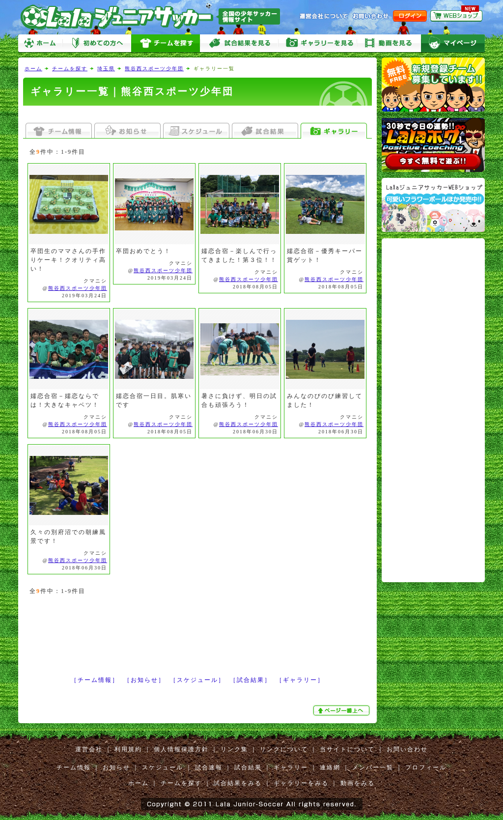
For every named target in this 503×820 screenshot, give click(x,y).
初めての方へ (96, 43)
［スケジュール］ (197, 680)
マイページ (453, 43)
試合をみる (239, 43)
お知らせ (116, 767)
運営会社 (89, 749)
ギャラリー (291, 767)
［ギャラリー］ (300, 680)
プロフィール (426, 767)
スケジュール (162, 767)
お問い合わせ (407, 749)
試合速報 (209, 767)
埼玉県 (106, 68)
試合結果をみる (238, 783)
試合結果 (248, 767)
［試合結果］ (250, 680)
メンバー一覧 (372, 767)
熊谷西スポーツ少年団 (154, 68)
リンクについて (284, 749)
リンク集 (234, 749)
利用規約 (128, 749)
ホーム (40, 43)
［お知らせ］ (144, 680)
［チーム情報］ (95, 680)
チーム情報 (73, 767)
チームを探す (165, 43)
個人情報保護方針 (181, 749)
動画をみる (389, 43)
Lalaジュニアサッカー (154, 17)
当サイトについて (347, 749)
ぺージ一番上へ (342, 710)
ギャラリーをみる (318, 43)
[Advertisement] (197, 114)
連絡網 (330, 767)
